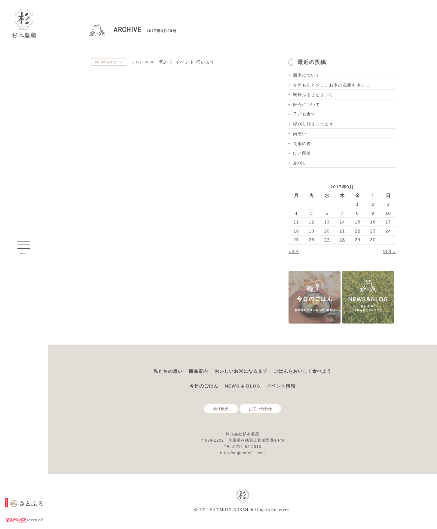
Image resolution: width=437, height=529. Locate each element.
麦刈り (300, 163)
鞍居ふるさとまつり (313, 94)
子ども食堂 (304, 114)
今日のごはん (204, 385)
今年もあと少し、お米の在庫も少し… (331, 85)
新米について (306, 75)
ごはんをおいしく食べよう (303, 371)
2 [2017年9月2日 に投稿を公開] (372, 204)
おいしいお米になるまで (241, 371)
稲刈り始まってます (313, 124)
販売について (306, 104)
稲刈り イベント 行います (187, 62)
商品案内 (198, 371)
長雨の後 (302, 143)
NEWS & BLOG (243, 385)
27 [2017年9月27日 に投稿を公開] (327, 239)
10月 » (389, 251)
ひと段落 (302, 153)
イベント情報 (281, 385)
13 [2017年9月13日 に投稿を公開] (327, 221)
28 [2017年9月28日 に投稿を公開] (342, 239)
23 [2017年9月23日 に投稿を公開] (373, 230)
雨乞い (300, 133)
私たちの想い (168, 371)
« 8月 (294, 251)
